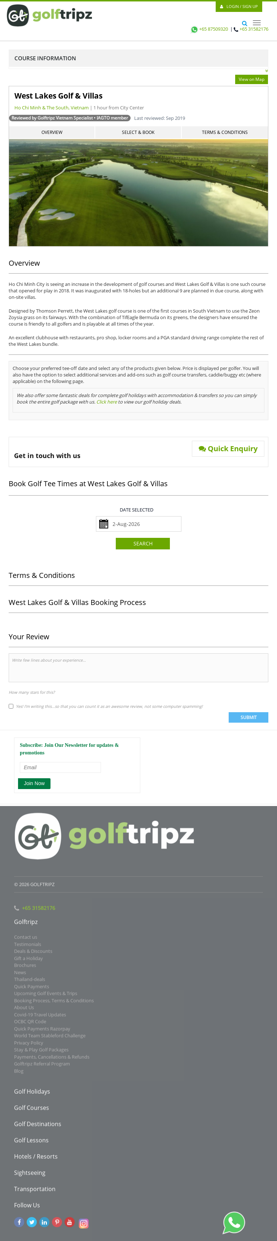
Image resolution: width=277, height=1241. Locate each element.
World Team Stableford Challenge (49, 1037)
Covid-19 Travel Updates (40, 1016)
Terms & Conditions (225, 132)
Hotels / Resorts (36, 1158)
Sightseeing (29, 1175)
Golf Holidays (32, 1093)
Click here (106, 402)
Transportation (35, 1191)
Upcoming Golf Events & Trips (45, 995)
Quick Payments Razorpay (42, 1030)
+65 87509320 (209, 29)
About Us (24, 1009)
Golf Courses (31, 1110)
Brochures (25, 967)
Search (143, 543)
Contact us (25, 939)
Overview (51, 132)
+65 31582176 (253, 29)
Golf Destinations (37, 1126)
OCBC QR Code (30, 1023)
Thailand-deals (29, 981)
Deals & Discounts (33, 953)
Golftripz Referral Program (42, 1065)
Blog (18, 1073)
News (20, 974)
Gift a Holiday (28, 960)
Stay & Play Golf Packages (41, 1051)
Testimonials (27, 946)
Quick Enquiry (228, 448)
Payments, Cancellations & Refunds (51, 1058)
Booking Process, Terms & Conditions (54, 1002)
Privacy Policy (28, 1044)
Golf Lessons (31, 1142)
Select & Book (138, 132)
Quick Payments (31, 988)
